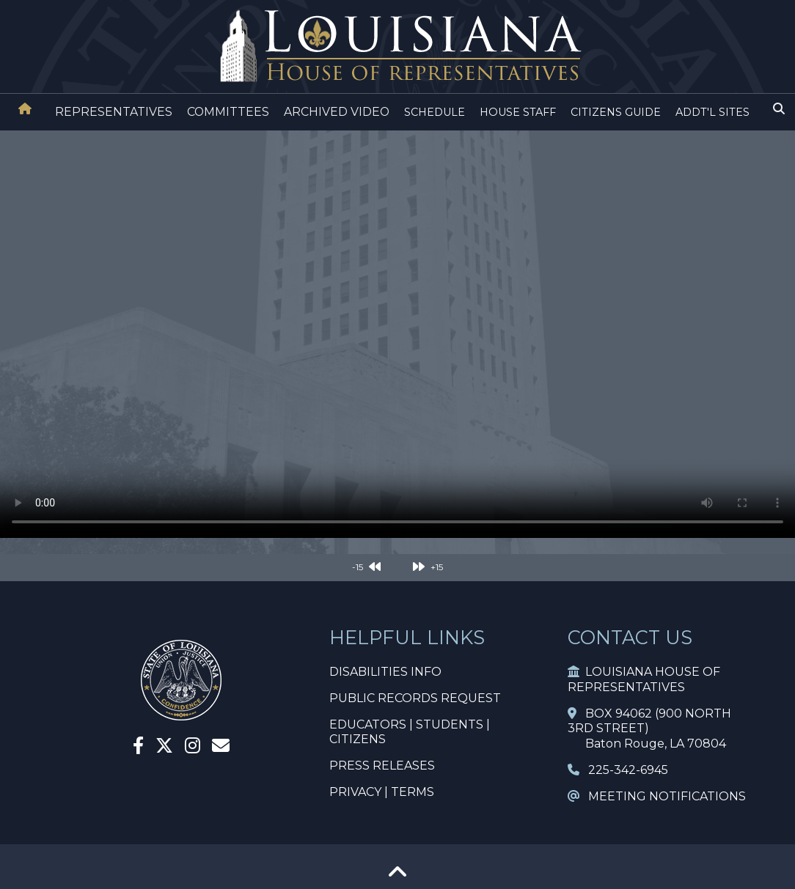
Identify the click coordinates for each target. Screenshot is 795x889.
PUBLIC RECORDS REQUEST (415, 698)
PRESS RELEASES (382, 765)
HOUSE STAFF (518, 112)
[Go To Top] (397, 877)
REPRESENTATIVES (113, 112)
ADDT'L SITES (712, 112)
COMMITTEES (228, 112)
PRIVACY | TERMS (381, 792)
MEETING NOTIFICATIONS (657, 796)
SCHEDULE (434, 112)
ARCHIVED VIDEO (336, 112)
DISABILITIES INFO (385, 672)
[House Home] (25, 109)
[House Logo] (397, 46)
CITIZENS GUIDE (616, 112)
